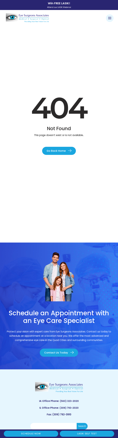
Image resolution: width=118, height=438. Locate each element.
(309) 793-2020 (69, 407)
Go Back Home (56, 151)
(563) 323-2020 (69, 401)
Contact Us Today (56, 352)
